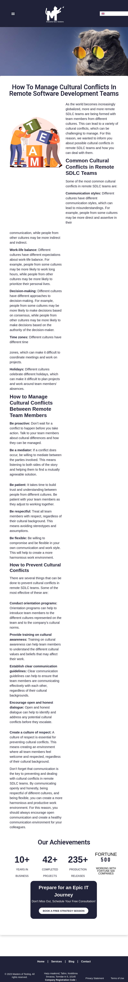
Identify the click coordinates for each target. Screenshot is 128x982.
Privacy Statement (95, 978)
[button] (13, 13)
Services (56, 961)
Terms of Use (117, 978)
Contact (86, 961)
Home (40, 961)
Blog (71, 961)
